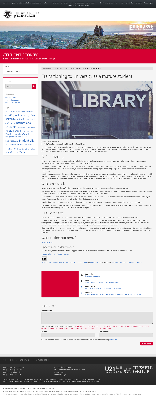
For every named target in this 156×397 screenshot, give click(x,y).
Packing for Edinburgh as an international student (103, 288)
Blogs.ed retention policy (12, 372)
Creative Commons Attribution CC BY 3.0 (126, 262)
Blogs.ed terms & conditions (13, 367)
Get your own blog (48, 388)
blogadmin (94, 262)
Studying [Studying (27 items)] (10, 144)
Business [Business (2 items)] (30, 111)
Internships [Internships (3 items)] (20, 127)
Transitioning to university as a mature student (58, 262)
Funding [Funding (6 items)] (26, 119)
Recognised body (56, 381)
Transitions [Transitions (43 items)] (11, 148)
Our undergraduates (12, 102)
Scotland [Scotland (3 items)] (26, 137)
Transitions (102, 282)
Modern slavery (59, 372)
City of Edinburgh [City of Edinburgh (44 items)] (20, 115)
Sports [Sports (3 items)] (16, 141)
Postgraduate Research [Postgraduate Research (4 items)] (21, 134)
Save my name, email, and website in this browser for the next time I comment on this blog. (79, 340)
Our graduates (10, 97)
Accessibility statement (62, 367)
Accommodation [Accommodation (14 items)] (13, 111)
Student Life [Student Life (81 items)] (26, 140)
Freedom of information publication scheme (70, 370)
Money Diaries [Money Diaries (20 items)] (12, 130)
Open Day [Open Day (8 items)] (9, 134)
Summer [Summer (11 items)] (19, 144)
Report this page (60, 375)
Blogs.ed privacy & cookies (12, 370)
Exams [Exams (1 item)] (16, 119)
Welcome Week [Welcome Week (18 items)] (17, 152)
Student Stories (20, 55)
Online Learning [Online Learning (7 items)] (26, 131)
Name (44, 331)
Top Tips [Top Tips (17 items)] (28, 144)
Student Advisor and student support (54, 254)
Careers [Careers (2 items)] (7, 115)
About (7, 66)
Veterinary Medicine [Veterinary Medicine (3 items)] (29, 149)
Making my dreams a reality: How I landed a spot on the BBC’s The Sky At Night (113, 294)
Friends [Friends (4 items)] (20, 119)
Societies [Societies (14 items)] (9, 140)
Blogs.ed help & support (12, 375)
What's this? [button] (113, 340)
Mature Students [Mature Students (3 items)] (29, 127)
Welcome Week (47, 242)
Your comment (47, 310)
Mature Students (91, 282)
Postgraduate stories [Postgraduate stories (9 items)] (14, 136)
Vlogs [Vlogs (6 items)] (7, 152)
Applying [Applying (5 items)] (24, 111)
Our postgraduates (12, 100)
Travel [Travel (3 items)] (21, 149)
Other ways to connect (12, 71)
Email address (104, 331)
